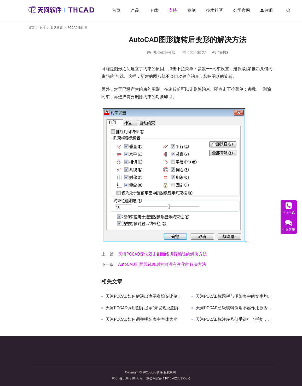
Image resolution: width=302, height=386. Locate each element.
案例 (193, 10)
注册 (268, 10)
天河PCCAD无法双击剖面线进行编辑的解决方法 (162, 254)
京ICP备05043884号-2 (129, 378)
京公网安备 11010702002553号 (168, 378)
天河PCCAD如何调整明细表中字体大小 (142, 319)
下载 (155, 10)
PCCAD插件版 (164, 53)
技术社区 (215, 10)
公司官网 (243, 10)
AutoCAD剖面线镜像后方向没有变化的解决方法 (162, 264)
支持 (174, 10)
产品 (136, 10)
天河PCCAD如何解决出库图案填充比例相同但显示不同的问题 (145, 296)
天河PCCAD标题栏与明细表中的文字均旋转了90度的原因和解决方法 (235, 296)
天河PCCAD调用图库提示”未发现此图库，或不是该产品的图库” (145, 308)
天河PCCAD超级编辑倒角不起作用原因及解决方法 (235, 308)
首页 (117, 10)
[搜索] (289, 10)
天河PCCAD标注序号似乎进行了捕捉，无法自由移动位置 (235, 319)
